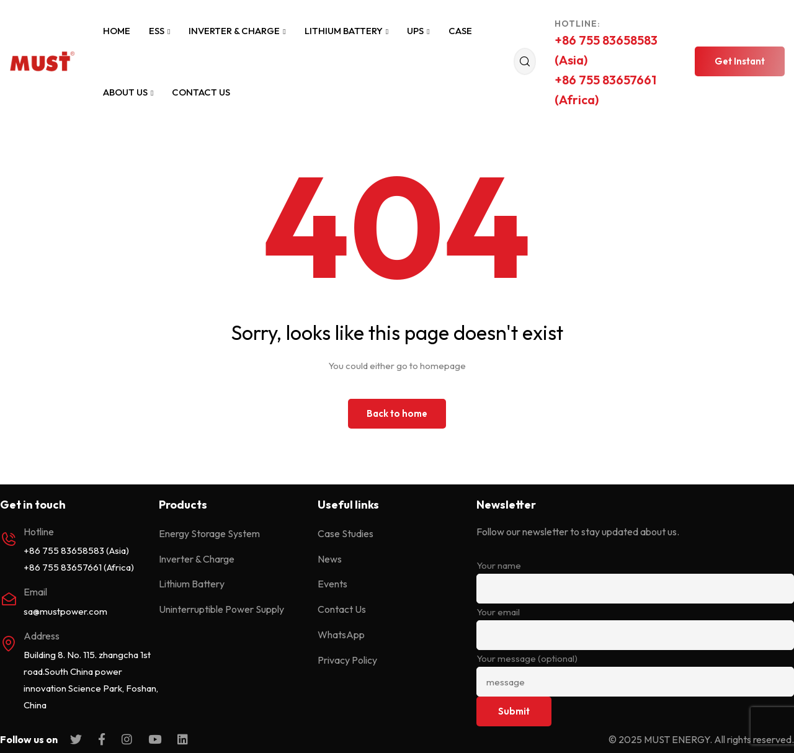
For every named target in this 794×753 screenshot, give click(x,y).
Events (332, 583)
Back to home (397, 413)
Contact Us (201, 92)
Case (460, 31)
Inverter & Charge (237, 31)
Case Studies (345, 533)
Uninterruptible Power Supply (221, 609)
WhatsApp (341, 634)
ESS (159, 31)
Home (116, 31)
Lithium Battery (346, 31)
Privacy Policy (347, 660)
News (330, 559)
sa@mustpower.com (65, 611)
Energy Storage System (209, 533)
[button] (740, 61)
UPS (418, 31)
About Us (128, 92)
